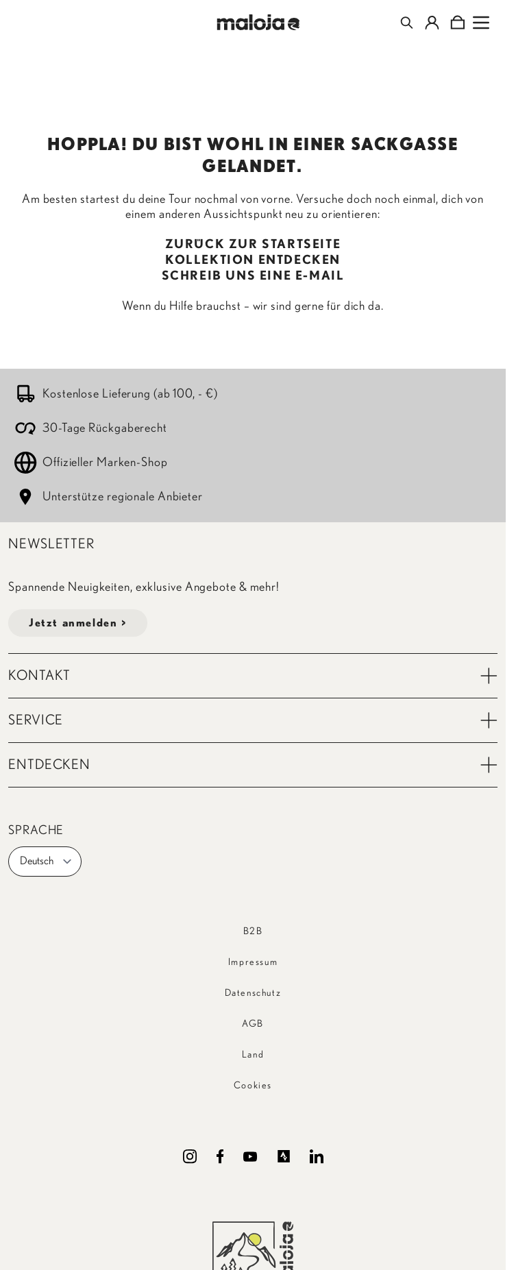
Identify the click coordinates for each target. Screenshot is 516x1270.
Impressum (253, 962)
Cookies (253, 1085)
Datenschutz (253, 993)
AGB (253, 1024)
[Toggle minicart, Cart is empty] (457, 23)
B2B (253, 931)
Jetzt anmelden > (78, 623)
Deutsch (46, 861)
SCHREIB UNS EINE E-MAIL (253, 276)
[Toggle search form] (407, 23)
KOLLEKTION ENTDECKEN (253, 260)
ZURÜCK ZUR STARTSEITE (253, 245)
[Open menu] (481, 23)
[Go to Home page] (258, 22)
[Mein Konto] (432, 23)
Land (253, 1055)
